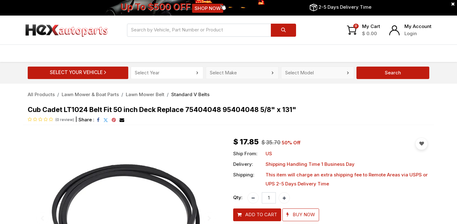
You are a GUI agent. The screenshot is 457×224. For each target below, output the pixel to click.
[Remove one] (253, 197)
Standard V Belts (190, 94)
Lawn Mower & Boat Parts (90, 94)
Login (410, 33)
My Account (417, 26)
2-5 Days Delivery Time (344, 7)
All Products (41, 94)
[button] (257, 214)
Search (393, 73)
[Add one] (284, 197)
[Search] (283, 30)
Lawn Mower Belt (145, 94)
